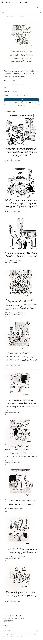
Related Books (21, 105)
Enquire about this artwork (22, 99)
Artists (8, 16)
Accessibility (16, 636)
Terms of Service (31, 634)
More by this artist (13, 102)
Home (5, 16)
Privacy (20, 636)
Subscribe (35, 630)
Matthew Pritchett (14, 16)
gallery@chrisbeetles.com (9, 620)
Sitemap (23, 636)
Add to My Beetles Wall (30, 102)
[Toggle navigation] (40, 8)
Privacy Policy (24, 634)
